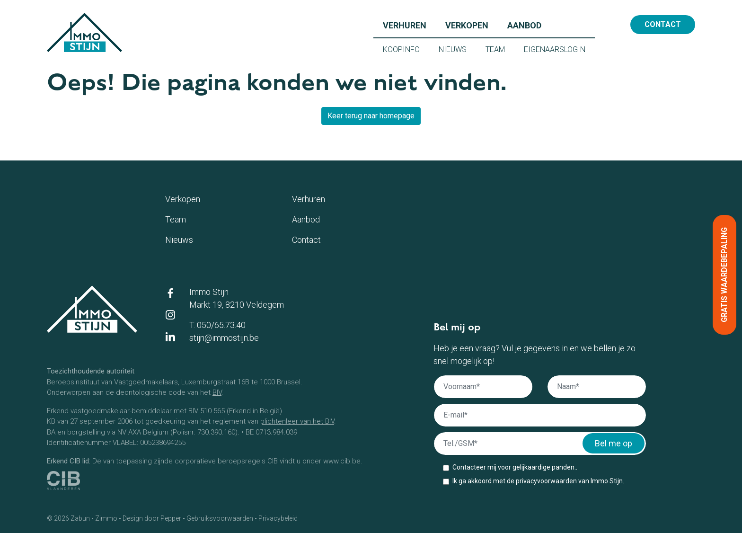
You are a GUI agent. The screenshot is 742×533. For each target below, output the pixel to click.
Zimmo (106, 518)
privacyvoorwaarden (546, 481)
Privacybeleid (278, 518)
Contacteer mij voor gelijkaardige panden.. (514, 467)
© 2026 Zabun (68, 518)
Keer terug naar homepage (371, 115)
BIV (216, 392)
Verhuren (409, 24)
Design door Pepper (152, 518)
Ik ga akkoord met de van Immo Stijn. (538, 481)
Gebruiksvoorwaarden (219, 518)
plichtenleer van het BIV (297, 421)
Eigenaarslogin (559, 49)
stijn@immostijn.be (224, 338)
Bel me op (613, 443)
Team (500, 49)
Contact (663, 24)
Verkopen (471, 24)
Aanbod (529, 24)
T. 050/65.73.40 (217, 325)
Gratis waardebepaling (724, 274)
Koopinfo (406, 49)
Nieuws (457, 49)
